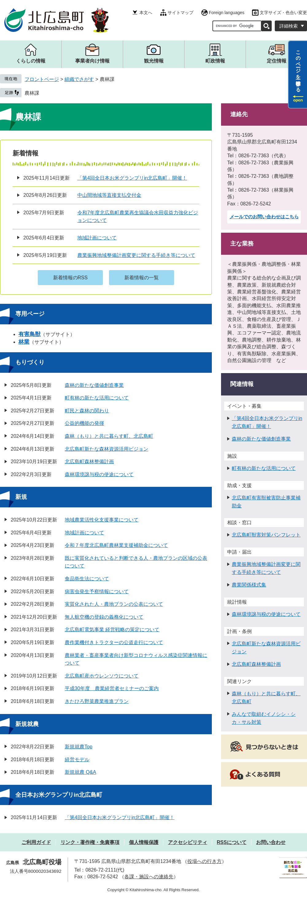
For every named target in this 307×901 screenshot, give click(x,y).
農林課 (32, 93)
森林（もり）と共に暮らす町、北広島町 (109, 436)
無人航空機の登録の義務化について (104, 617)
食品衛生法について (87, 578)
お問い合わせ (271, 842)
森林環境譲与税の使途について (99, 474)
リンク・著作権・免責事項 (89, 842)
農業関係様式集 (249, 584)
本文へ (145, 12)
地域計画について (97, 237)
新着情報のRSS (70, 277)
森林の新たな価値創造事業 (94, 385)
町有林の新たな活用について (97, 397)
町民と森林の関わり (87, 410)
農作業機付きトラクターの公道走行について (114, 642)
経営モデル (77, 759)
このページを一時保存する (298, 68)
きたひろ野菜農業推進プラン (97, 701)
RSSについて (232, 842)
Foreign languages (226, 12)
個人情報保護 (143, 842)
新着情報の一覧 (141, 277)
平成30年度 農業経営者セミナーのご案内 (112, 688)
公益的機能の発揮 (84, 423)
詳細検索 (288, 26)
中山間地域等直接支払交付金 (109, 195)
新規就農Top (78, 746)
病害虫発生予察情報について (97, 591)
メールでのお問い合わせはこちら (264, 216)
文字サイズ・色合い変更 (283, 12)
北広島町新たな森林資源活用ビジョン (106, 449)
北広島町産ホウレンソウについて (101, 675)
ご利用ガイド (36, 842)
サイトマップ (180, 12)
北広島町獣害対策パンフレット (266, 534)
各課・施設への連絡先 (148, 876)
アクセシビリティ (187, 842)
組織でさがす (79, 79)
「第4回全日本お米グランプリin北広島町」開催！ (132, 178)
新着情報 (25, 153)
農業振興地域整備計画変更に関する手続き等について (136, 255)
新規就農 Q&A (80, 772)
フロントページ (42, 79)
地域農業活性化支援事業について (101, 519)
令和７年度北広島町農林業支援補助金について (116, 545)
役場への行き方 (204, 861)
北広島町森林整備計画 (89, 461)
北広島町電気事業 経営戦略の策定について (112, 629)
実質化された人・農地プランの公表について (114, 604)
